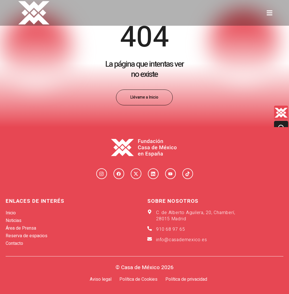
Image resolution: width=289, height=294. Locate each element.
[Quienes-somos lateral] (281, 113)
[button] (270, 13)
